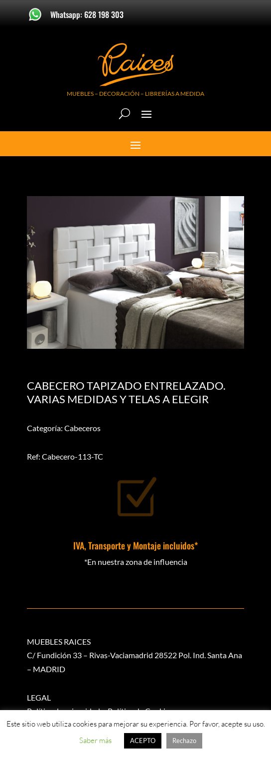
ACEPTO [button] (142, 741)
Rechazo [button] (184, 741)
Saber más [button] (95, 740)
